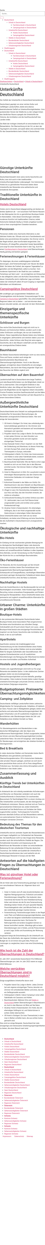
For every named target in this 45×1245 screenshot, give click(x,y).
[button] (22, 876)
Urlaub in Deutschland (17, 22)
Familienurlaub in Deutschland (24, 25)
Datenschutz (19, 1136)
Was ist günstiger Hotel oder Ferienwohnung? (19, 876)
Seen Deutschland (11, 1062)
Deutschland (9, 20)
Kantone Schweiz (10, 1118)
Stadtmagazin (9, 48)
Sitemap (30, 1136)
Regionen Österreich (12, 1103)
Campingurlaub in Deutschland (24, 28)
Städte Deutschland (11, 1052)
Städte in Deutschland (17, 38)
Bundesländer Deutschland (19, 40)
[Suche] (2, 18)
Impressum (7, 1136)
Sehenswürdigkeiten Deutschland (21, 43)
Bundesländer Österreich (13, 1098)
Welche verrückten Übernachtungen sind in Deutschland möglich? (16, 972)
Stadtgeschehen (6, 81)
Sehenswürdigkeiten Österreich (16, 1100)
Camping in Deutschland (9, 299)
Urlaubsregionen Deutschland (20, 46)
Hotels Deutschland (20, 33)
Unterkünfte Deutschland (18, 30)
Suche (2, 10)
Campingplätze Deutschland (23, 35)
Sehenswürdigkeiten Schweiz (15, 1121)
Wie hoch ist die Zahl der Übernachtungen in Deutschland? (22, 952)
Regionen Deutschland (12, 1065)
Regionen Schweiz (11, 1124)
